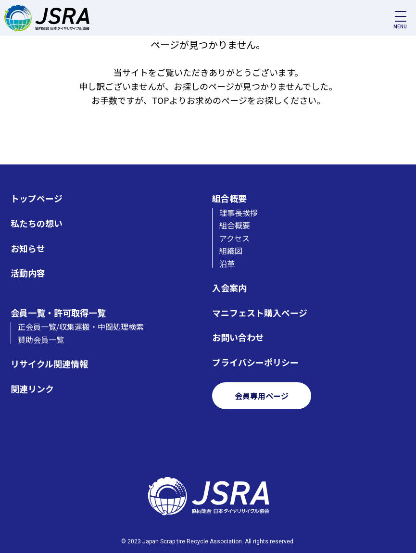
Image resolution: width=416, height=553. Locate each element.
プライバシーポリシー (255, 362)
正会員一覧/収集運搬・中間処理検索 (81, 326)
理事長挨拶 (238, 212)
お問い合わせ (238, 337)
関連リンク (32, 389)
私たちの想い (37, 223)
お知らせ (28, 248)
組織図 (230, 250)
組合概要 (229, 198)
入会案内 (229, 288)
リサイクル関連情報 (49, 364)
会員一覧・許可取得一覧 (58, 313)
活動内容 (28, 273)
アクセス (234, 238)
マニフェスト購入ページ (259, 313)
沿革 (227, 263)
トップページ (37, 198)
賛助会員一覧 (41, 339)
